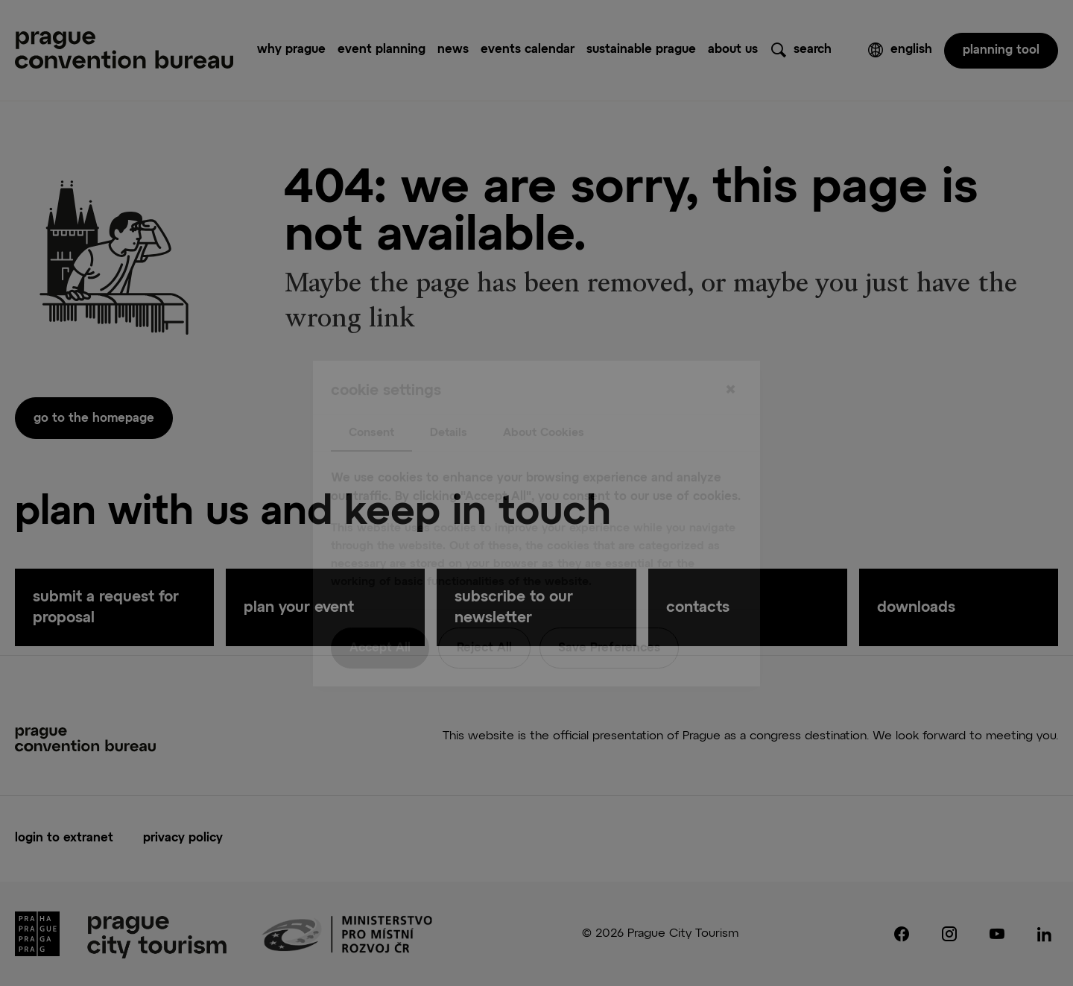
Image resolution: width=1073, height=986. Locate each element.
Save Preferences (609, 618)
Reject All (484, 618)
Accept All (380, 618)
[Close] (730, 360)
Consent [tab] (371, 402)
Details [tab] (448, 402)
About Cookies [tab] (543, 402)
